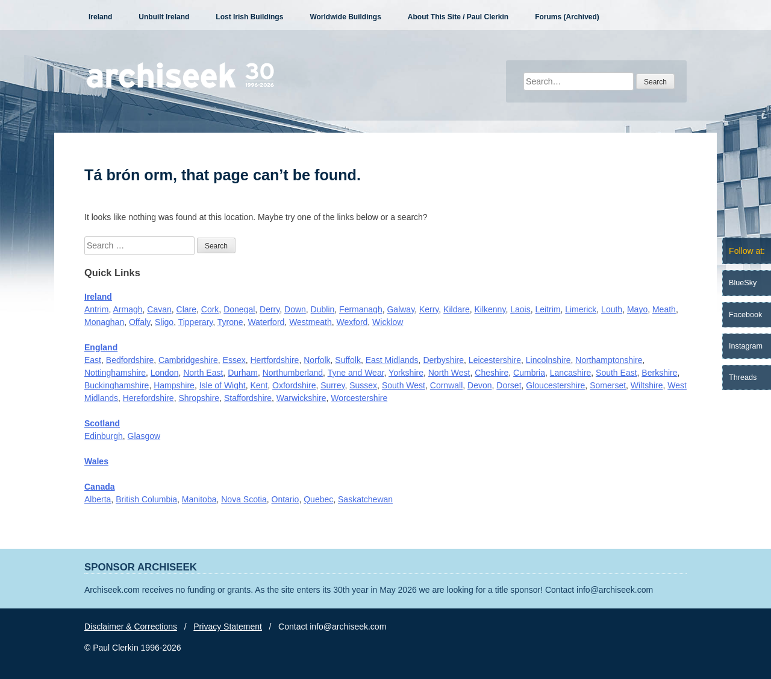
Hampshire (174, 385)
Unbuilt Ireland (164, 17)
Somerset (608, 385)
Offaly (139, 322)
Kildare (456, 309)
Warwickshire (301, 398)
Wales (96, 461)
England (100, 347)
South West (403, 385)
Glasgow (144, 436)
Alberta (97, 499)
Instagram (746, 346)
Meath (664, 309)
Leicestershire (495, 360)
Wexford (351, 322)
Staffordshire (248, 398)
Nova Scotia (243, 499)
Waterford (266, 322)
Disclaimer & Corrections (130, 626)
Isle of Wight (222, 385)
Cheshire (491, 372)
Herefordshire (148, 398)
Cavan (159, 309)
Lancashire (571, 372)
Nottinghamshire (115, 372)
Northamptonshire (608, 360)
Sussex (363, 385)
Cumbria (529, 372)
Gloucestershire (555, 385)
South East (616, 372)
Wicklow (387, 322)
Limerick (580, 309)
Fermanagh (360, 309)
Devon (479, 385)
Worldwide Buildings (345, 17)
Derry (269, 309)
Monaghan (104, 322)
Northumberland (293, 372)
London (165, 372)
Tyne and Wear (356, 372)
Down (295, 309)
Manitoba (199, 499)
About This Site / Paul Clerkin (458, 17)
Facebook (745, 315)
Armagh (127, 309)
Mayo (637, 309)
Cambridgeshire (188, 360)
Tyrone (230, 322)
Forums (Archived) (567, 17)
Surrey (332, 385)
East (92, 360)
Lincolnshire (548, 360)
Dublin (323, 309)
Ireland (100, 17)
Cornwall (446, 385)
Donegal (239, 309)
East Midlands (392, 360)
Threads (743, 377)
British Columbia (146, 499)
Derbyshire (443, 360)
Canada (99, 486)
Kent (258, 385)
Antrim (96, 309)
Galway (400, 309)
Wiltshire (647, 385)
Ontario (285, 499)
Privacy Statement (227, 626)
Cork (210, 309)
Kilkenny (489, 309)
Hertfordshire (274, 360)
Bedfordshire (130, 360)
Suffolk (348, 360)
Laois (520, 309)
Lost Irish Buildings (249, 17)
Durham (243, 372)
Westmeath (310, 322)
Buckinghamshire (116, 385)
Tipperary (195, 322)
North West (449, 372)
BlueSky (743, 283)
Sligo (164, 322)
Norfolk (317, 360)
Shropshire (198, 398)
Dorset (508, 385)
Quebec (318, 499)
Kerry (429, 309)
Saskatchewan (365, 499)
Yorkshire (406, 372)
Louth (611, 309)
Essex (234, 360)
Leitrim (547, 309)
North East (203, 372)
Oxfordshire (294, 385)
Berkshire (659, 372)
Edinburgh (103, 436)
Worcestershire (359, 398)
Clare (186, 309)
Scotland (102, 423)
